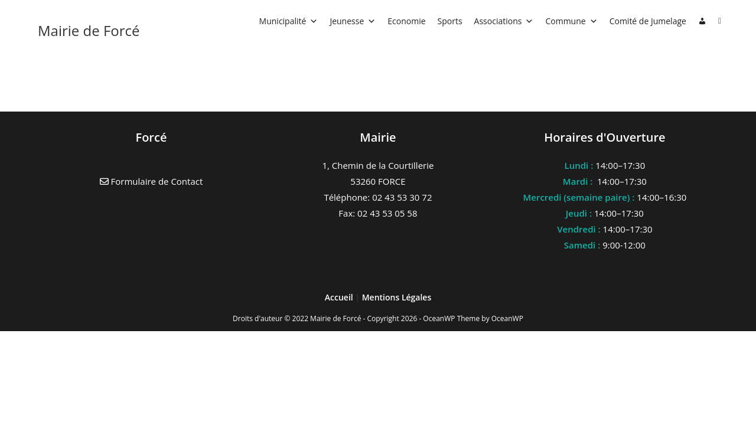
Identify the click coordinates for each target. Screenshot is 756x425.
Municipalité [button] (288, 21)
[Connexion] (702, 21)
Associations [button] (504, 21)
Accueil (340, 297)
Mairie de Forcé (89, 30)
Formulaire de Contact (151, 181)
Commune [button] (571, 21)
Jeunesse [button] (353, 21)
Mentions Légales (397, 297)
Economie (406, 21)
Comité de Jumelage (648, 21)
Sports (450, 21)
